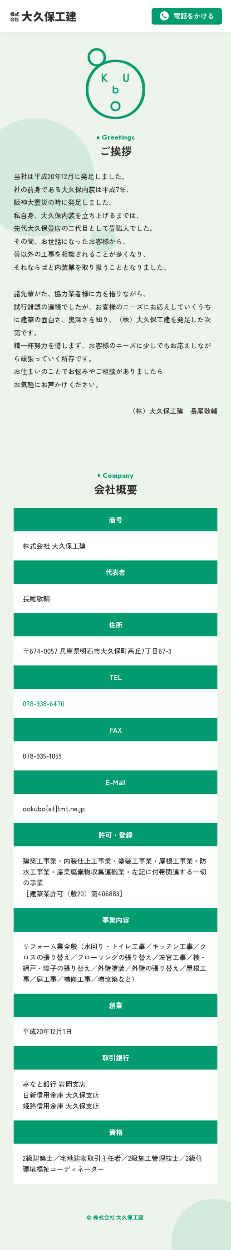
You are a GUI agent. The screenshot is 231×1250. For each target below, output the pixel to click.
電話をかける (187, 15)
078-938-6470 (43, 703)
